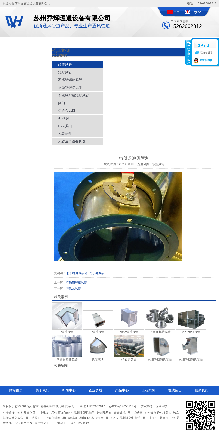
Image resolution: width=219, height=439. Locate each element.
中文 (177, 12)
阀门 (61, 103)
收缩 (188, 52)
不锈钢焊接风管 (70, 87)
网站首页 (16, 390)
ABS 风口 (65, 118)
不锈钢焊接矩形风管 (73, 95)
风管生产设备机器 (72, 141)
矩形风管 (65, 72)
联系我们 (201, 390)
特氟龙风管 (67, 288)
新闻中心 (69, 390)
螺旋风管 (65, 64)
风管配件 (65, 133)
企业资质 (95, 390)
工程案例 (148, 390)
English (196, 12)
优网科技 (161, 406)
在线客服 (206, 60)
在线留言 (175, 390)
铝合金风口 (66, 110)
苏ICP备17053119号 (122, 406)
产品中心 (122, 390)
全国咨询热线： (186, 24)
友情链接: (9, 412)
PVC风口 (65, 126)
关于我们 (42, 390)
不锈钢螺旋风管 (70, 80)
